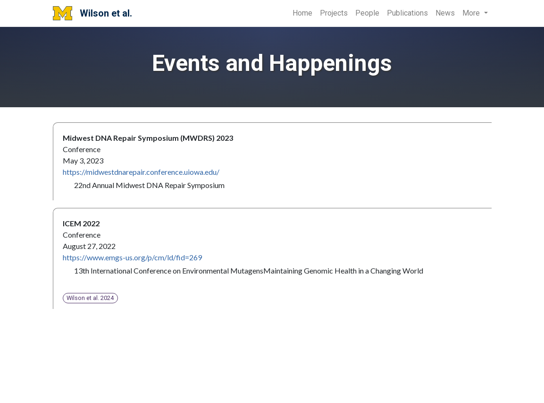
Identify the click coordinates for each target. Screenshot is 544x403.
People (367, 13)
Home (302, 13)
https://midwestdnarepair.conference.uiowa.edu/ (141, 171)
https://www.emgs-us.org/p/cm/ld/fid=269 (132, 257)
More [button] (472, 13)
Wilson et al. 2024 (90, 297)
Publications (407, 13)
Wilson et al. (93, 13)
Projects (334, 13)
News (445, 13)
